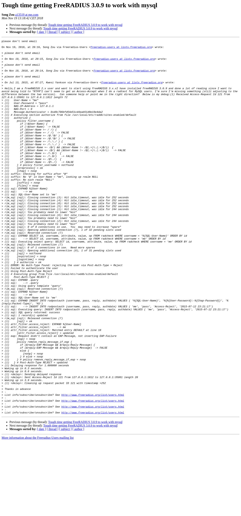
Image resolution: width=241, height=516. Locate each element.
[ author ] (78, 32)
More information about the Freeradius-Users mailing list (38, 512)
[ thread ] (52, 32)
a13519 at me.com (26, 14)
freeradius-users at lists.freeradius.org (121, 48)
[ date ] (41, 32)
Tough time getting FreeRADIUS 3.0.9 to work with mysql (85, 25)
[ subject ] (65, 32)
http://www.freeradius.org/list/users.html (92, 466)
